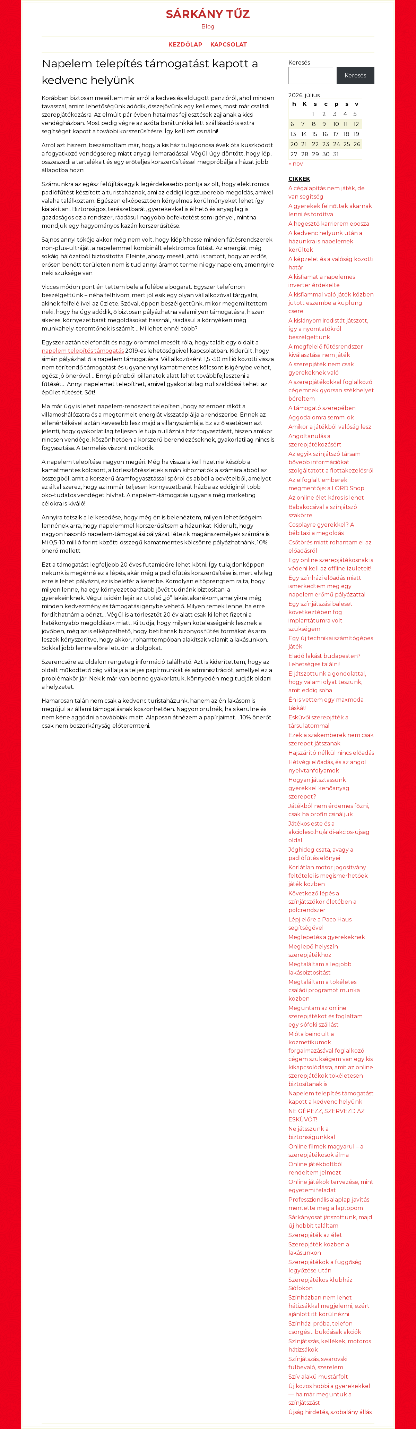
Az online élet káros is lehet (326, 497)
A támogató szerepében (322, 408)
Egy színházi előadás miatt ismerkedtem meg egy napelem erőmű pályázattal (327, 586)
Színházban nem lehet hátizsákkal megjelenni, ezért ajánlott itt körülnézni (329, 1306)
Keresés (299, 62)
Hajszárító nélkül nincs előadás (331, 753)
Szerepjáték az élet (315, 1235)
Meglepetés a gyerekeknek (326, 937)
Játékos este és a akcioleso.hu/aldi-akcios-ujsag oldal (329, 832)
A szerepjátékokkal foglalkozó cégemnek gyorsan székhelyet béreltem (331, 390)
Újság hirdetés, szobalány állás (330, 1412)
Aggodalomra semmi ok (321, 417)
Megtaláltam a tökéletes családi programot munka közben (324, 990)
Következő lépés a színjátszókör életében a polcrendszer (322, 901)
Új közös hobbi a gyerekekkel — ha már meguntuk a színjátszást (329, 1394)
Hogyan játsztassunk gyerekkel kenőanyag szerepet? (318, 788)
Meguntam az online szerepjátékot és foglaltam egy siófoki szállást (325, 1016)
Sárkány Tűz (208, 14)
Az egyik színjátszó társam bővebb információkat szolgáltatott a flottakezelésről (331, 462)
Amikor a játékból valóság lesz (329, 427)
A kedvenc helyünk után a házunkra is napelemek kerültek (325, 241)
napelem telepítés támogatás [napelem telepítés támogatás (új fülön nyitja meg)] (83, 351)
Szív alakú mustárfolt (318, 1376)
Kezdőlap (185, 44)
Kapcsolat (229, 44)
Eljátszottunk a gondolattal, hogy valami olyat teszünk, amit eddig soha (327, 682)
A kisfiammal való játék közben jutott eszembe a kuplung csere (331, 303)
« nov (295, 163)
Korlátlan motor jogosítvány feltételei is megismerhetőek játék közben (328, 875)
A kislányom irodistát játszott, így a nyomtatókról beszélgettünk (328, 329)
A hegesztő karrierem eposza (328, 223)
